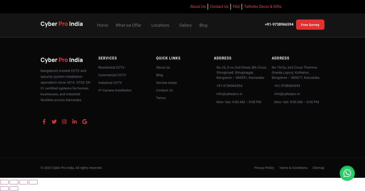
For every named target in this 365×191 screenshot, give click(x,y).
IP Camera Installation (115, 90)
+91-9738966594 (279, 24)
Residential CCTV (111, 67)
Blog (203, 25)
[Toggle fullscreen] (14, 182)
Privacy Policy (264, 168)
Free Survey (310, 25)
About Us (163, 67)
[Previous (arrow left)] (4, 188)
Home (102, 25)
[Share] (23, 182)
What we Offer (128, 25)
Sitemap (318, 168)
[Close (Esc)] (33, 182)
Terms (161, 98)
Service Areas (166, 83)
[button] (130, 25)
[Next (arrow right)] (14, 188)
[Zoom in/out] (4, 182)
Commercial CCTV (112, 75)
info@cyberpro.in (229, 94)
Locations (160, 25)
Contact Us (164, 90)
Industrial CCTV (110, 83)
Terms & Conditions (293, 168)
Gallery (185, 25)
